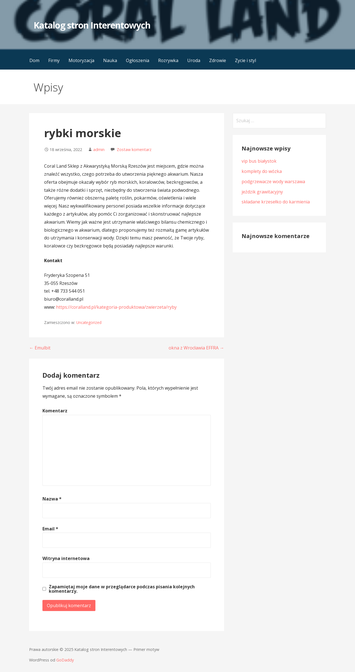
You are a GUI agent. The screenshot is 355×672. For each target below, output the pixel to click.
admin (99, 149)
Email (50, 529)
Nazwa (52, 499)
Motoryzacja (81, 60)
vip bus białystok (259, 161)
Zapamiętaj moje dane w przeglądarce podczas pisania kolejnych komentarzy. (122, 588)
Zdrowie (217, 60)
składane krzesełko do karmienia (276, 202)
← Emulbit (39, 348)
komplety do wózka (262, 171)
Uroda (193, 60)
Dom (34, 60)
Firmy (54, 60)
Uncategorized (89, 322)
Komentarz (54, 411)
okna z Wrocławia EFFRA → (196, 348)
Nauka (110, 60)
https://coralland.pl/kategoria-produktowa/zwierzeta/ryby (116, 307)
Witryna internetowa (66, 558)
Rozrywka (168, 60)
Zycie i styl (245, 60)
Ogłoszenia (137, 60)
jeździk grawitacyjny (262, 192)
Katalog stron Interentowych (92, 25)
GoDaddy (65, 660)
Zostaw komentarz (134, 149)
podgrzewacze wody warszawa (273, 181)
